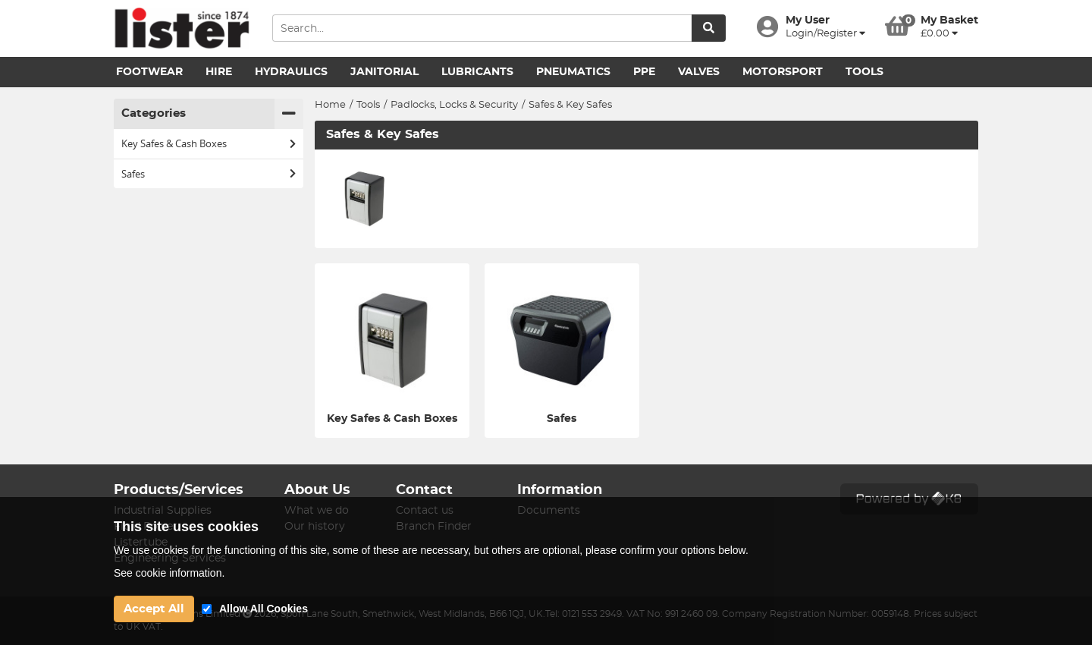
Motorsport (782, 72)
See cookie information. (169, 573)
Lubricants (477, 72)
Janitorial (384, 72)
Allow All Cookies (263, 609)
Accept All (154, 609)
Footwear (149, 72)
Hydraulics (291, 72)
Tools (864, 72)
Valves (699, 72)
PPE (644, 72)
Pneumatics (573, 72)
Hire (219, 72)
